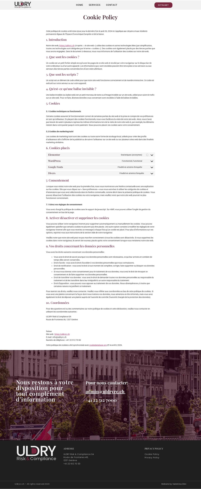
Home (79, 5)
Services (94, 5)
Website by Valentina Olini (173, 484)
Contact (112, 5)
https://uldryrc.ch (66, 45)
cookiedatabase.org (98, 345)
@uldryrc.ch (111, 391)
